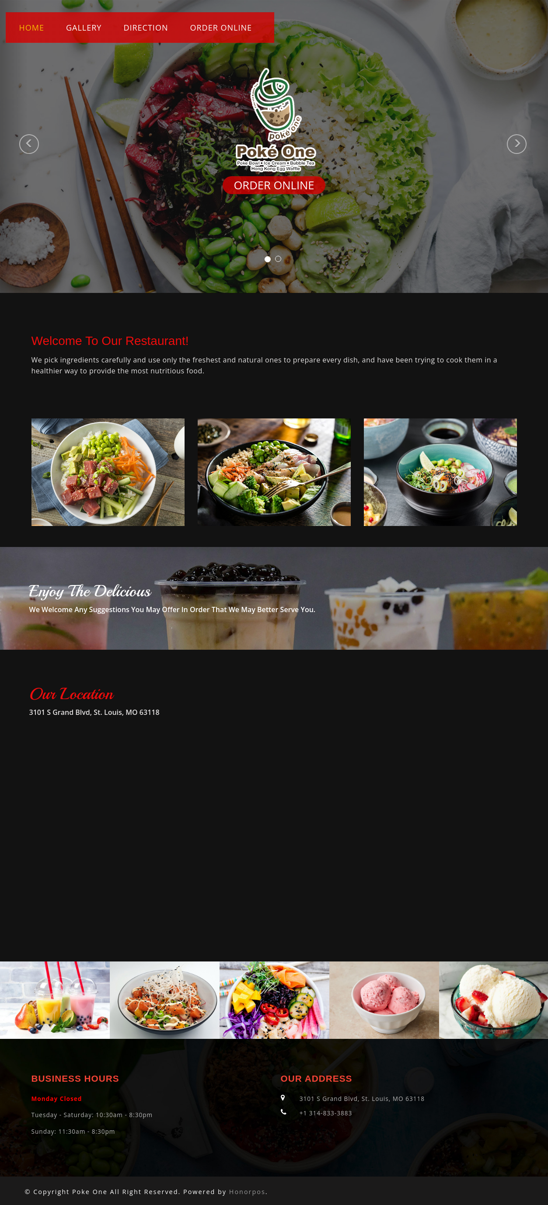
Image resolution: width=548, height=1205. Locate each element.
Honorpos (247, 1192)
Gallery (83, 27)
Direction (145, 27)
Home (31, 27)
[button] (14, 146)
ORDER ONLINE (221, 27)
